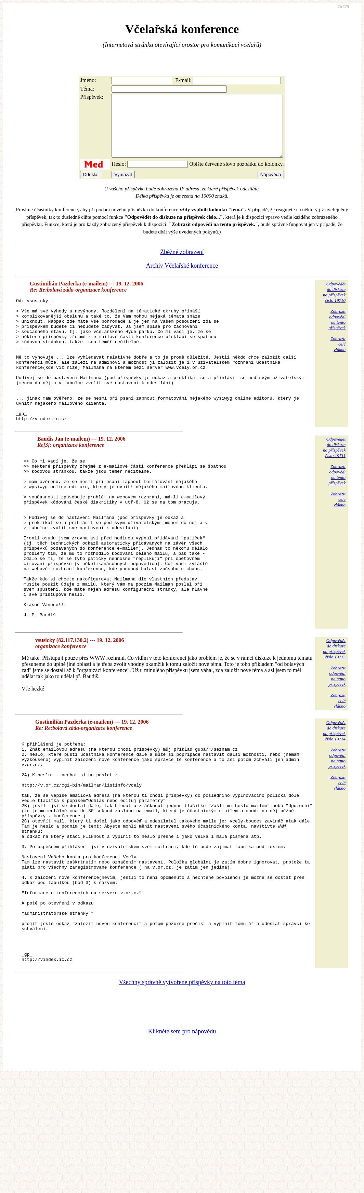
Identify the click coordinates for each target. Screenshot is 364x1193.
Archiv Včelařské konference (182, 277)
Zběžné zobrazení (182, 264)
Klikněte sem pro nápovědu (182, 1147)
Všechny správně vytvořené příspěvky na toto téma (182, 1098)
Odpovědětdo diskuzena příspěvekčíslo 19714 (334, 801)
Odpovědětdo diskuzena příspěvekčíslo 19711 (334, 484)
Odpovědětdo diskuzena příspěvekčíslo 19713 (334, 719)
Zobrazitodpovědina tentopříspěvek (337, 332)
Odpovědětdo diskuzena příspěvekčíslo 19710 (334, 304)
